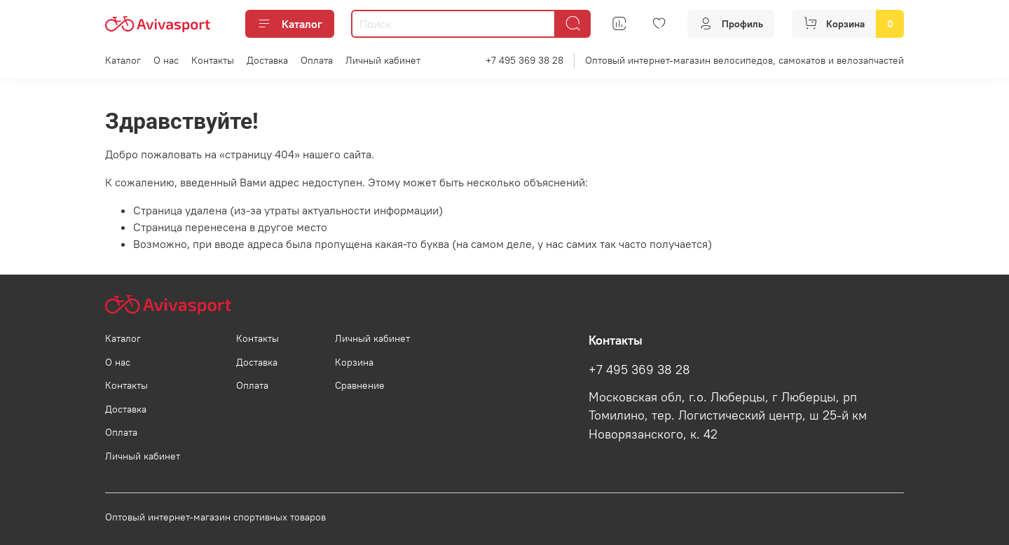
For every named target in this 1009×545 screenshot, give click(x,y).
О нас (166, 60)
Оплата (317, 60)
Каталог (289, 24)
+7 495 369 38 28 (524, 60)
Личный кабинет (382, 60)
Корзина (354, 362)
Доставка (267, 60)
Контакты (212, 60)
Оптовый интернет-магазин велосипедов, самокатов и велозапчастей (744, 60)
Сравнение (360, 385)
